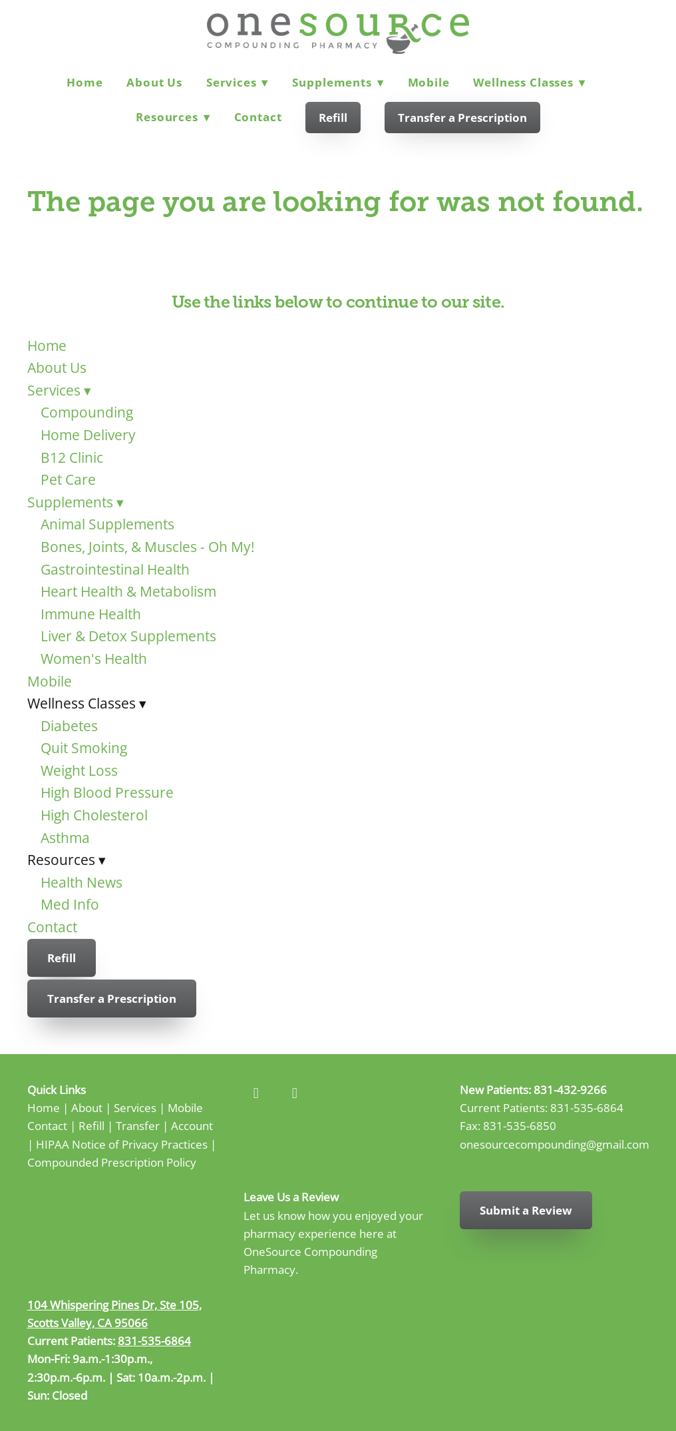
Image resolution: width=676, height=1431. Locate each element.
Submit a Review (526, 1210)
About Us (154, 82)
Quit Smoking (84, 748)
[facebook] (256, 1093)
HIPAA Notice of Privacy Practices (122, 1144)
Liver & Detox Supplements (128, 636)
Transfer (138, 1125)
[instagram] (294, 1093)
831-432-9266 (570, 1089)
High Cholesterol (94, 815)
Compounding (87, 412)
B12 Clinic (72, 457)
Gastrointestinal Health (115, 569)
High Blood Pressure (107, 792)
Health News (81, 882)
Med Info (70, 904)
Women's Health (94, 659)
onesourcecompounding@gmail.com (554, 1144)
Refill (333, 117)
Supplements (337, 82)
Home (84, 82)
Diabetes (69, 726)
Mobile (429, 82)
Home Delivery (88, 435)
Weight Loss (79, 770)
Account (192, 1125)
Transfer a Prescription (462, 117)
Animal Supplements (107, 524)
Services (237, 82)
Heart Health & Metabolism (128, 591)
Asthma (65, 838)
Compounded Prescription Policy (111, 1162)
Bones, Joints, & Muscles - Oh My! (148, 547)
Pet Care (68, 479)
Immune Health (91, 614)
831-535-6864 (586, 1107)
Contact (258, 117)
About (86, 1107)
